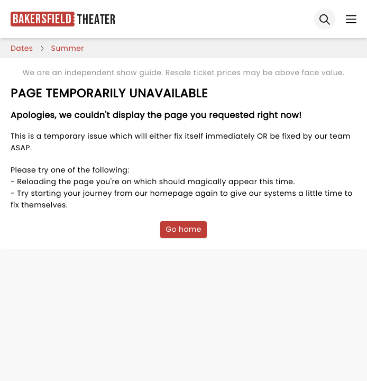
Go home (183, 229)
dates (22, 48)
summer (67, 48)
